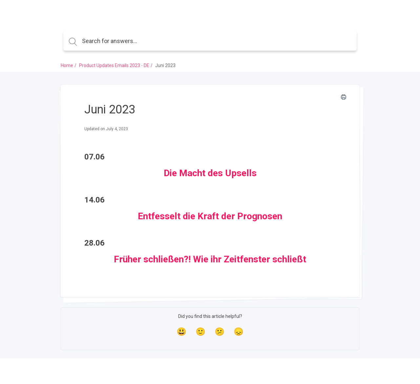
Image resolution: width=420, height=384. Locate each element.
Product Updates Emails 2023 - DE (114, 65)
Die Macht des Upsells (210, 173)
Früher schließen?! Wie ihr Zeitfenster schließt (210, 259)
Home (67, 65)
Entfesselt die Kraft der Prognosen (210, 216)
